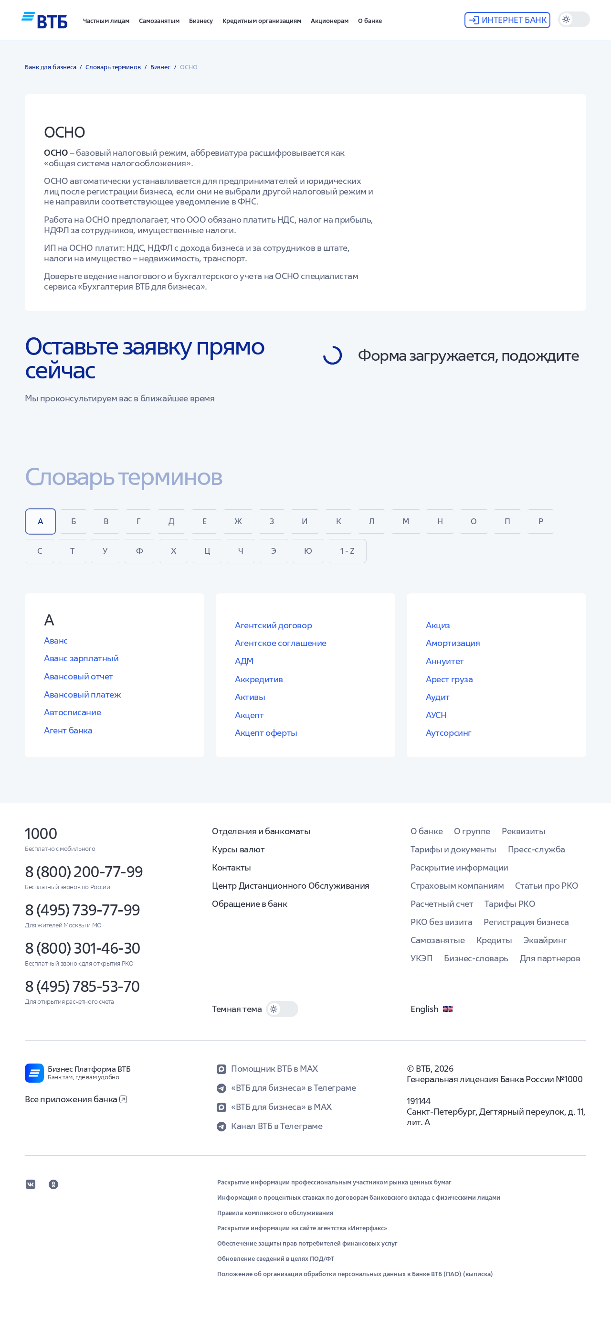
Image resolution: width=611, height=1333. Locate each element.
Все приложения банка (76, 1108)
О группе (472, 840)
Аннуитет (445, 670)
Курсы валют (238, 858)
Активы (250, 706)
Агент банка (68, 739)
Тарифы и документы (453, 858)
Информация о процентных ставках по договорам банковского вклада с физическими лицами (358, 1207)
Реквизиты (523, 840)
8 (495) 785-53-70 (82, 995)
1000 (41, 842)
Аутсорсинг (449, 742)
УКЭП (421, 967)
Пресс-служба (536, 858)
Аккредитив (259, 688)
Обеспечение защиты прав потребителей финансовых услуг (307, 1253)
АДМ (244, 670)
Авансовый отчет (78, 685)
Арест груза (449, 688)
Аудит (438, 706)
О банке (426, 840)
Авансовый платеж (82, 703)
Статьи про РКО (546, 894)
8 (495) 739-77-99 (82, 919)
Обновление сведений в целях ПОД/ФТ (275, 1268)
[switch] (574, 19)
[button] (106, 20)
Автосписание (72, 721)
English (432, 1018)
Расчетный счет (442, 912)
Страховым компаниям (457, 894)
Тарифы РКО (510, 912)
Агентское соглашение (281, 652)
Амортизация (453, 652)
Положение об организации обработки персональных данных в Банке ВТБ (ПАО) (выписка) (355, 1283)
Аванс (56, 649)
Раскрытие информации (459, 876)
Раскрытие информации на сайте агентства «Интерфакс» (302, 1237)
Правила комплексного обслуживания (275, 1222)
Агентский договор (273, 634)
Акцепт (249, 724)
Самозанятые (438, 949)
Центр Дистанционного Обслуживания (290, 894)
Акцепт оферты (266, 742)
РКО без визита (441, 930)
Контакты (231, 876)
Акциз (438, 634)
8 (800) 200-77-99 (84, 881)
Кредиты (494, 949)
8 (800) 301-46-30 (82, 957)
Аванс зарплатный (81, 667)
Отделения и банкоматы (261, 840)
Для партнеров (550, 967)
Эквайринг (545, 949)
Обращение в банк (249, 912)
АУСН (436, 724)
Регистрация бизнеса (526, 930)
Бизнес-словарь (476, 967)
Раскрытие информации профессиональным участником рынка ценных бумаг (334, 1191)
